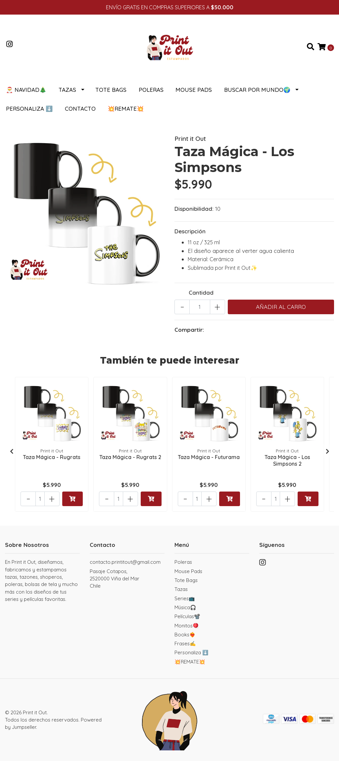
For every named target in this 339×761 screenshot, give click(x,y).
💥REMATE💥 (126, 108)
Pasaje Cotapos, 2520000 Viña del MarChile (114, 578)
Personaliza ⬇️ (29, 108)
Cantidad (201, 292)
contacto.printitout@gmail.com (125, 562)
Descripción (190, 231)
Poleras (151, 89)
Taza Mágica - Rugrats (51, 457)
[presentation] (11, 451)
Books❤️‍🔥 (185, 634)
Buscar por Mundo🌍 (257, 89)
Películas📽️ (187, 616)
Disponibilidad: (194, 208)
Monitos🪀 (186, 625)
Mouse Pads (193, 89)
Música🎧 (185, 607)
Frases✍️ (185, 643)
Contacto (80, 108)
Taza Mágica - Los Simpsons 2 (287, 460)
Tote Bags (110, 89)
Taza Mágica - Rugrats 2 (130, 457)
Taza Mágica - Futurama (209, 457)
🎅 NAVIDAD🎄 (26, 89)
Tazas (67, 89)
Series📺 (184, 598)
